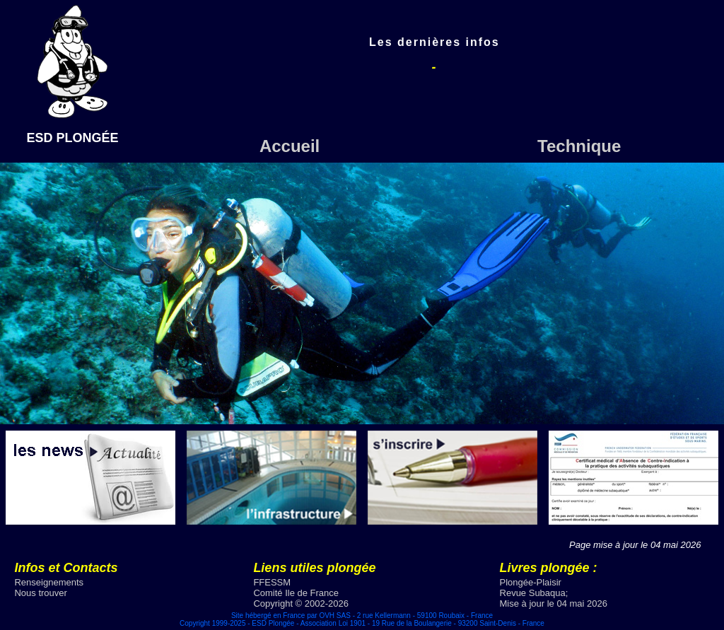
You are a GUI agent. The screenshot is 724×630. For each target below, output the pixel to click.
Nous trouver (40, 593)
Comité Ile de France (296, 593)
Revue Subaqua (533, 593)
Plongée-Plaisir (530, 582)
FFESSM (272, 582)
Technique (579, 146)
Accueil (289, 146)
